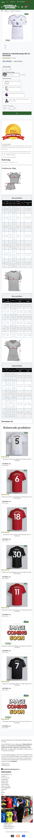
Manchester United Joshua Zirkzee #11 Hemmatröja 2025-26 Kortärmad (17, 610)
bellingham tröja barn (8, 823)
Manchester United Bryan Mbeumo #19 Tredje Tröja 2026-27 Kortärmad (17, 646)
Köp (17, 113)
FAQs (2, 790)
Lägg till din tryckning (8, 72)
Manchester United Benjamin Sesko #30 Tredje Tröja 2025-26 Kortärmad (17, 573)
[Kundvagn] (26, 7)
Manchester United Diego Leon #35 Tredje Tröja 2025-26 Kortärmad (17, 722)
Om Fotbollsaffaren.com (6, 774)
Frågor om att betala (5, 786)
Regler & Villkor (4, 781)
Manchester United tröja (15, 11)
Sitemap (3, 792)
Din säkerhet (4, 789)
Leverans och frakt (5, 777)
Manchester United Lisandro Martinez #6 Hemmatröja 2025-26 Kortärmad (17, 497)
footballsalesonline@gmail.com (10, 769)
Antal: (5, 108)
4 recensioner (13, 58)
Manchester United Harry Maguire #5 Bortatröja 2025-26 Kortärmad (17, 459)
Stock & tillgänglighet (6, 787)
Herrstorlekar (7, 66)
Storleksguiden (4, 779)
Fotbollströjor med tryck (23, 831)
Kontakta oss (4, 776)
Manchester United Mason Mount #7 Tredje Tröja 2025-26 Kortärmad (17, 684)
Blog (2, 794)
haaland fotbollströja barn (9, 826)
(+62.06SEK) (23, 74)
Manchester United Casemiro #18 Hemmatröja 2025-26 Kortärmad (17, 535)
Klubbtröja (6, 11)
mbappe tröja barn (8, 824)
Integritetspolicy (4, 782)
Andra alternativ (6, 78)
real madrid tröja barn (8, 828)
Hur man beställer (5, 784)
